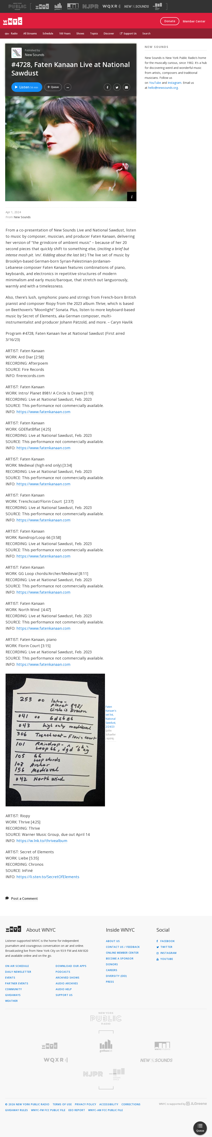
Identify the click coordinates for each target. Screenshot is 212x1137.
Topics (94, 33)
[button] (67, 87)
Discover (109, 33)
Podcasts (63, 972)
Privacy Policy (85, 1104)
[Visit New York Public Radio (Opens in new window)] (106, 1018)
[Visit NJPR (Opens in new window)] (91, 6)
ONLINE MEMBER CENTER (122, 953)
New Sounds (34, 54)
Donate (169, 21)
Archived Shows (68, 977)
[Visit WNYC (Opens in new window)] (42, 6)
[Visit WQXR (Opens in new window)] (111, 7)
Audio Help (64, 989)
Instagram (174, 83)
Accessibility (108, 1104)
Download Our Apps (71, 966)
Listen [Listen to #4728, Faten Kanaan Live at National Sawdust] (26, 87)
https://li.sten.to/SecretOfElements (47, 876)
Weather (11, 1001)
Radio (14, 33)
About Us (113, 941)
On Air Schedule (17, 966)
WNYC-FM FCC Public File (48, 1110)
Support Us (128, 33)
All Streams (30, 33)
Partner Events (16, 983)
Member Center (194, 21)
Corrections (131, 1104)
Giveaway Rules (16, 1110)
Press (110, 982)
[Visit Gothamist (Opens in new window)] (58, 6)
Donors (112, 964)
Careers (111, 970)
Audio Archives (67, 983)
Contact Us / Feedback (123, 947)
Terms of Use (62, 1104)
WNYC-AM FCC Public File (105, 1110)
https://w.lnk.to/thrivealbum (41, 840)
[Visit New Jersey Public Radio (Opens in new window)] (55, 1074)
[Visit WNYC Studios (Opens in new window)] (73, 6)
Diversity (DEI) (116, 976)
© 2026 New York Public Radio (27, 1104)
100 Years (65, 33)
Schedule (48, 33)
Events (10, 977)
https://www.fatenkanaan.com (43, 411)
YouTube (155, 83)
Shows (80, 33)
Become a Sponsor (120, 958)
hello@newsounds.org (163, 88)
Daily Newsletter (18, 972)
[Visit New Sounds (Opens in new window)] (136, 6)
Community (13, 989)
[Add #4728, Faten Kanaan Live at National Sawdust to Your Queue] (53, 87)
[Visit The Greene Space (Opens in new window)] (157, 6)
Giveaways (13, 995)
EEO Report (77, 1110)
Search (146, 33)
